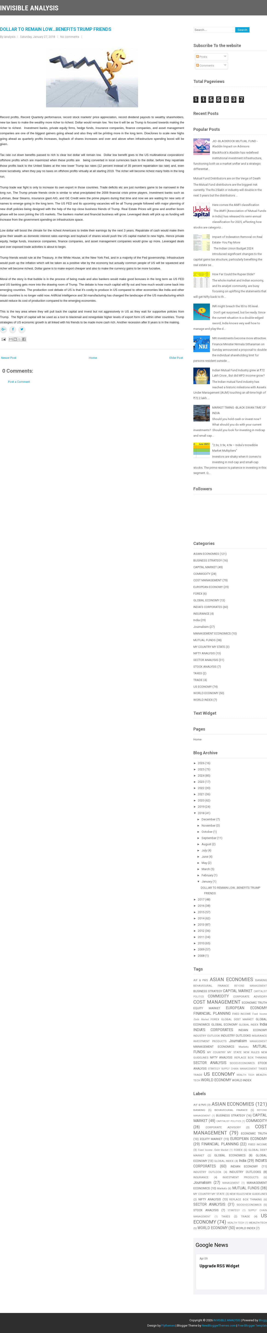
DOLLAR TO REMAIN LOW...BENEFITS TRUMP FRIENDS (55, 29)
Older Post (176, 358)
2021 (201, 794)
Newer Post (8, 358)
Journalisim (201, 626)
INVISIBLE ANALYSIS (29, 8)
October (207, 831)
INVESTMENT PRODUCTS (209, 1041)
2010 (201, 943)
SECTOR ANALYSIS (205, 660)
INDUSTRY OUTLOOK (206, 1035)
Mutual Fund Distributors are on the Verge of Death (227, 178)
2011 (201, 937)
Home (93, 358)
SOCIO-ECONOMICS (242, 1063)
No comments (69, 36)
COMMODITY (201, 574)
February (208, 875)
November (209, 825)
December (209, 819)
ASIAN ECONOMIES (206, 553)
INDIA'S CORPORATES (207, 607)
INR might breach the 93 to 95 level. (235, 306)
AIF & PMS (200, 980)
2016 (201, 905)
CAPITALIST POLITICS (228, 1121)
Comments (205, 65)
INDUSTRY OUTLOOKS (236, 1035)
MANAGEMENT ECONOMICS (212, 633)
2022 (201, 788)
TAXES (197, 673)
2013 (201, 924)
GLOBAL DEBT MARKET (237, 1019)
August (207, 844)
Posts (201, 56)
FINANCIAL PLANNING (212, 1013)
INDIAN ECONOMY (252, 1030)
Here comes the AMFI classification (235, 205)
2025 (201, 769)
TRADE (198, 680)
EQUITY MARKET (206, 1008)
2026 (201, 763)
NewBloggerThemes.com (219, 1325)
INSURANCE (201, 613)
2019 (201, 806)
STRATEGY (214, 1068)
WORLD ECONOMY (205, 693)
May (205, 863)
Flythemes (168, 1325)
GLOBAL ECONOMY (206, 600)
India (196, 620)
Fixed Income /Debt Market (213, 1150)
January (207, 881)
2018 (201, 813)
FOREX (197, 593)
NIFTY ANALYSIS (204, 653)
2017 (201, 899)
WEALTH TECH (245, 1074)
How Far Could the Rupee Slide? (233, 274)
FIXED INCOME (241, 1013)
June (205, 856)
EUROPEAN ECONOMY (208, 587)
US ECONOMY (202, 686)
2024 (201, 775)
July (205, 850)
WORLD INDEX (203, 700)
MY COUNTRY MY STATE (209, 647)
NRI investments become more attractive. (239, 338)
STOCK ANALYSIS (205, 666)
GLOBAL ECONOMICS (229, 1155)
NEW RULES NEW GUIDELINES (248, 1194)
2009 (201, 949)
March (206, 869)
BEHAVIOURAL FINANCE (211, 985)
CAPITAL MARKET (205, 567)
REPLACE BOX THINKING (245, 1199)
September (209, 838)
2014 (201, 918)
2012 (201, 931)
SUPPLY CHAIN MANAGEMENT (239, 1068)
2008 (201, 955)
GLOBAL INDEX (248, 1024)
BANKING (199, 1110)
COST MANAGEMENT (207, 580)
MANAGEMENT (258, 1041)
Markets (244, 1046)
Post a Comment (19, 381)
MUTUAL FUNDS (204, 640)
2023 (201, 781)
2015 (201, 912)
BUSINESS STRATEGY (207, 560)
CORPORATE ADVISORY (250, 996)
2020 (201, 800)
